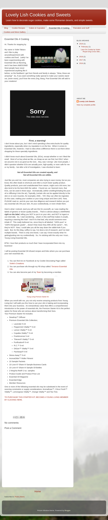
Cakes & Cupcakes (37, 28)
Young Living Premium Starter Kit (38, 297)
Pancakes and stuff (81, 28)
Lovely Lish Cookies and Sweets (38, 14)
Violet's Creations (17, 263)
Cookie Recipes (18, 28)
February (85, 47)
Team (39, 272)
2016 (81, 63)
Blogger (67, 510)
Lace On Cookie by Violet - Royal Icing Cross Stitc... (91, 51)
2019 (81, 44)
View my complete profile (86, 105)
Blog (6, 28)
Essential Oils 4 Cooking (59, 28)
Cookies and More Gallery (14, 32)
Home (38, 491)
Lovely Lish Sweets (87, 101)
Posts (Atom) (20, 497)
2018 (81, 57)
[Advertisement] (90, 81)
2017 (81, 60)
